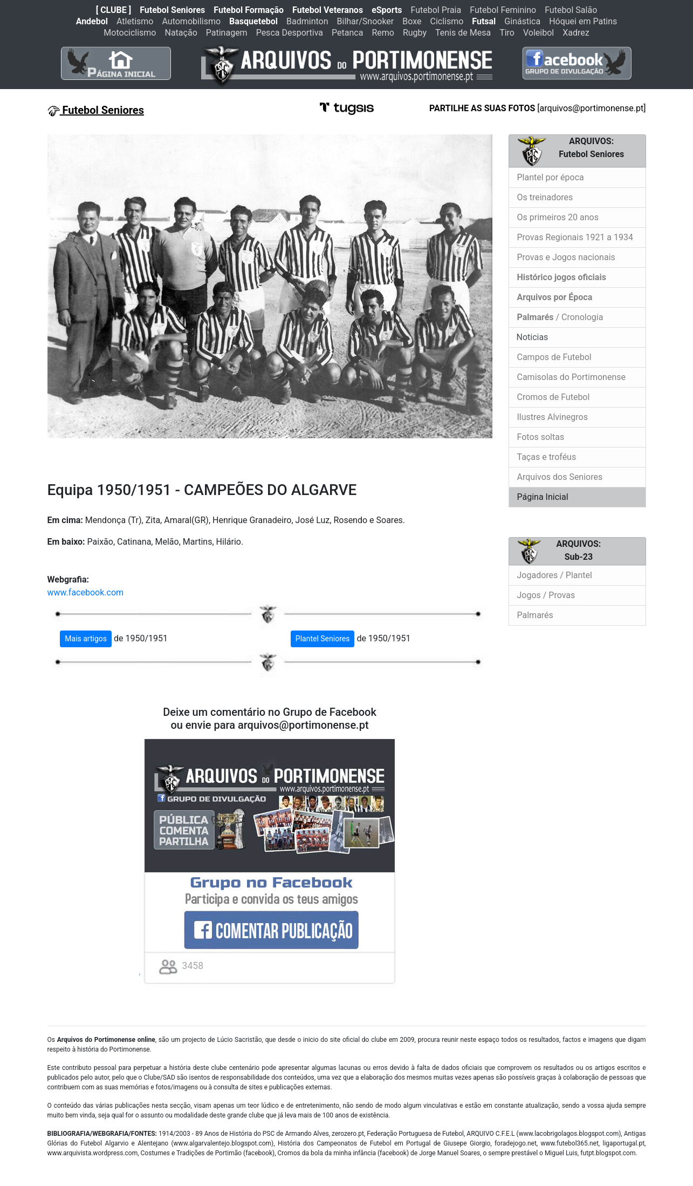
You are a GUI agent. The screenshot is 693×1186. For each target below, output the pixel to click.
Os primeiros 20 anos (558, 217)
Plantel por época (550, 177)
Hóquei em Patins (583, 21)
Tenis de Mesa (463, 33)
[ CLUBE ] (113, 10)
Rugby (415, 33)
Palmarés (535, 615)
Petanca (347, 33)
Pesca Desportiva (289, 33)
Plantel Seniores (323, 638)
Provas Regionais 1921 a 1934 (575, 237)
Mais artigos (86, 638)
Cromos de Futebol (553, 397)
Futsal (484, 21)
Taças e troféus (547, 457)
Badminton (307, 21)
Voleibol (538, 33)
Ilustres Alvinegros (552, 417)
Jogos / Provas (546, 595)
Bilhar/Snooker (365, 21)
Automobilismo (191, 21)
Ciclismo (446, 21)
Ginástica (522, 21)
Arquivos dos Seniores (560, 477)
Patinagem (227, 33)
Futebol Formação (249, 10)
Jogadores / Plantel (554, 575)
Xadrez (575, 33)
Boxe (411, 21)
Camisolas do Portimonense (571, 377)
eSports (387, 10)
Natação (181, 33)
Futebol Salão (571, 10)
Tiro (506, 33)
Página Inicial (542, 497)
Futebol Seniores (172, 10)
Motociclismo (130, 33)
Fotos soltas (541, 437)
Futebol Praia (436, 10)
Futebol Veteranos (327, 10)
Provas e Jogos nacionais (566, 257)
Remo (383, 33)
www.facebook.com (85, 592)
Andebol (92, 21)
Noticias (531, 337)
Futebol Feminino (503, 10)
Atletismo (134, 21)
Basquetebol (253, 21)
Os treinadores (545, 197)
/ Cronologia (560, 317)
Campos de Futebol (554, 357)
